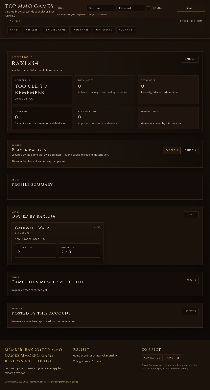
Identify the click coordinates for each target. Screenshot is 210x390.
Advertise (173, 358)
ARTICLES (32, 29)
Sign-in (190, 8)
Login (61, 8)
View (97, 227)
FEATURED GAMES (56, 29)
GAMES (14, 29)
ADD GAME (126, 29)
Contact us (152, 358)
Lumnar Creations (68, 382)
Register (81, 14)
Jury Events (104, 29)
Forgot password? (98, 14)
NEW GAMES (81, 29)
